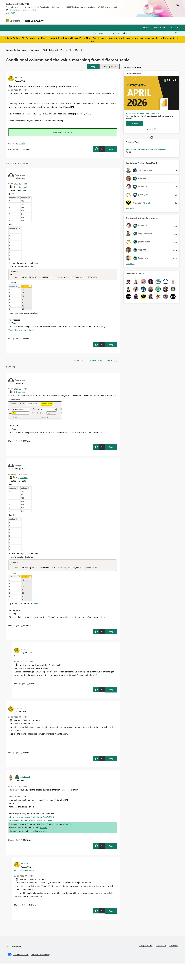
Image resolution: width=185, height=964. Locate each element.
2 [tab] (148, 129)
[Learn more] (134, 123)
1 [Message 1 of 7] (16, 149)
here (36, 313)
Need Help (20, 143)
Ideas (72, 21)
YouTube (68, 825)
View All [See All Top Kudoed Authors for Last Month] (130, 263)
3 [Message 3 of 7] (22, 905)
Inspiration (61, 21)
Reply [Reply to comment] (111, 345)
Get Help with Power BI (57, 50)
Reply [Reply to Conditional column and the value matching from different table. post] (111, 149)
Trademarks (173, 946)
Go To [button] (173, 27)
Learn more (11, 12)
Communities (84, 21)
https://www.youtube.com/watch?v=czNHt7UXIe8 (30, 821)
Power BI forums (16, 50)
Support (117, 21)
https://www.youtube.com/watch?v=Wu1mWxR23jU (31, 817)
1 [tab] (147, 129)
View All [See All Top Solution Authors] (130, 208)
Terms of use (161, 946)
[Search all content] (147, 33)
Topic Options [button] (108, 66)
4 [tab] (152, 129)
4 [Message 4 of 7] (16, 753)
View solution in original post (21, 330)
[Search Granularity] (104, 33)
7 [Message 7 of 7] (16, 441)
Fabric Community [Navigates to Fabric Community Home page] (33, 20)
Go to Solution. (66, 132)
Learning (106, 21)
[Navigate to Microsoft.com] (13, 20)
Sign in (155, 27)
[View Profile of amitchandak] (25, 777)
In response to (23, 656)
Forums (49, 21)
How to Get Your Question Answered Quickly (146, 149)
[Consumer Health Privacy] (40, 955)
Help (164, 27)
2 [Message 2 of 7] (16, 841)
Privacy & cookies (145, 946)
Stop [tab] (155, 130)
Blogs (96, 21)
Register (146, 27)
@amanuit (23, 187)
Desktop (80, 50)
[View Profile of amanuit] (18, 77)
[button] (93, 66)
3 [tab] (150, 129)
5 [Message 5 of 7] (16, 339)
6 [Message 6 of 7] (22, 684)
